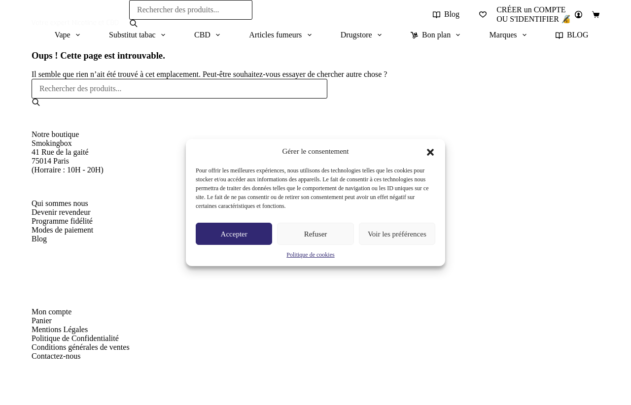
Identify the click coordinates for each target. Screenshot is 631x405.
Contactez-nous (56, 356)
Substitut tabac (139, 35)
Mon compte (51, 311)
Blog (446, 14)
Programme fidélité (62, 221)
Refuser (315, 234)
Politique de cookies (310, 254)
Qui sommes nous (60, 203)
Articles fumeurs (282, 35)
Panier (42, 320)
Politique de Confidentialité (75, 338)
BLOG (572, 35)
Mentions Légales (60, 329)
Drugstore (363, 35)
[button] (430, 151)
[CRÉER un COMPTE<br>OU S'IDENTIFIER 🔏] (539, 14)
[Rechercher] (133, 23)
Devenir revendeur (61, 212)
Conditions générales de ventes (81, 347)
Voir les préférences (397, 234)
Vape (69, 35)
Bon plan (437, 35)
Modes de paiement (62, 230)
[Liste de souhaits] (483, 14)
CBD (209, 35)
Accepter (234, 234)
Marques (510, 35)
